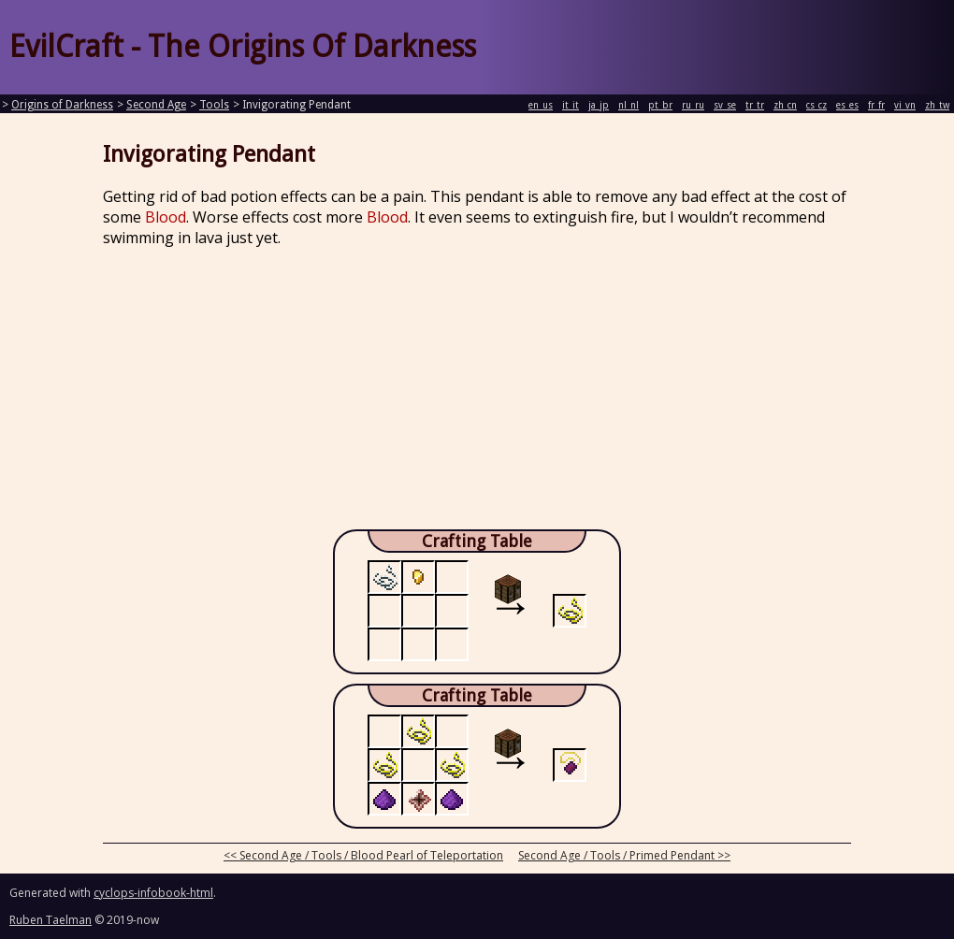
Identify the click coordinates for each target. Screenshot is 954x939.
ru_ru (693, 105)
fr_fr (876, 105)
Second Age (156, 104)
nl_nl (628, 105)
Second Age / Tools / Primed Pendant (616, 855)
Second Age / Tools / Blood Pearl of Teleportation (371, 855)
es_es (847, 105)
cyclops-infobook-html (153, 893)
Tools (214, 104)
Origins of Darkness (62, 104)
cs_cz (816, 105)
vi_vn (905, 105)
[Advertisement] (477, 394)
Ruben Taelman (50, 920)
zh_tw (937, 105)
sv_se (725, 105)
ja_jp (598, 105)
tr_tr (754, 105)
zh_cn (785, 105)
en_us (540, 105)
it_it (570, 105)
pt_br (660, 105)
